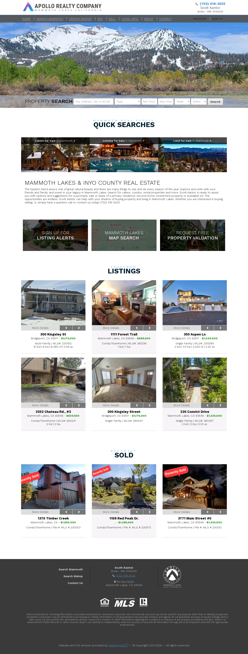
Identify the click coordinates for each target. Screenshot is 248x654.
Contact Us (75, 583)
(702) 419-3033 (125, 575)
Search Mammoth (71, 569)
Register (199, 18)
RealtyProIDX (118, 645)
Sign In (217, 18)
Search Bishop (73, 576)
